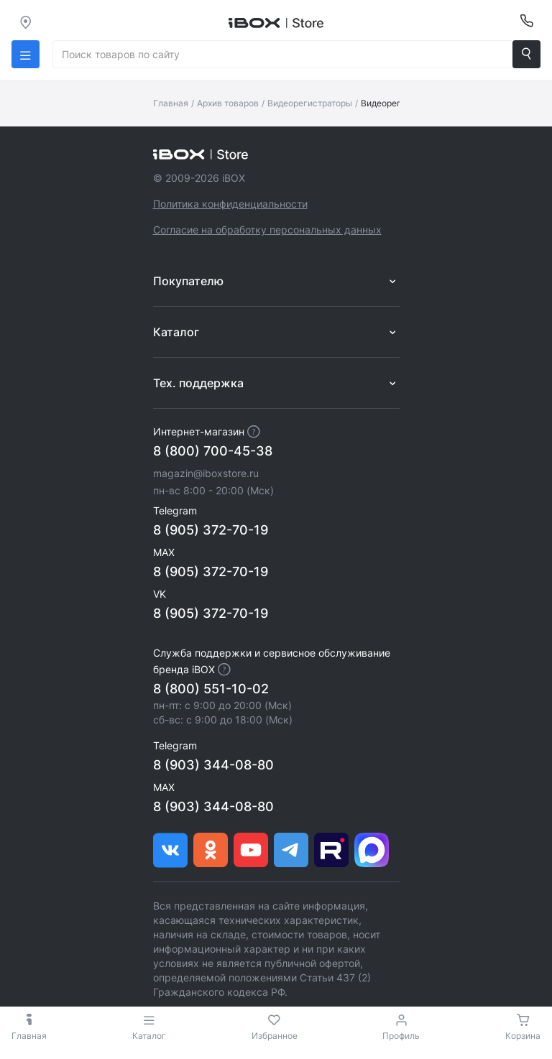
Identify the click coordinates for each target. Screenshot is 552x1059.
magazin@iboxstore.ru (206, 473)
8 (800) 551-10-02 (211, 688)
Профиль (401, 1035)
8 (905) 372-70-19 (210, 529)
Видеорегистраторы (309, 103)
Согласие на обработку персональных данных (267, 229)
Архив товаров (228, 103)
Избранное (275, 1035)
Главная (170, 103)
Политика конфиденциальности (230, 204)
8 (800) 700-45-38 (212, 450)
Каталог (149, 1027)
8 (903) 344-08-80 (213, 764)
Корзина (522, 1035)
